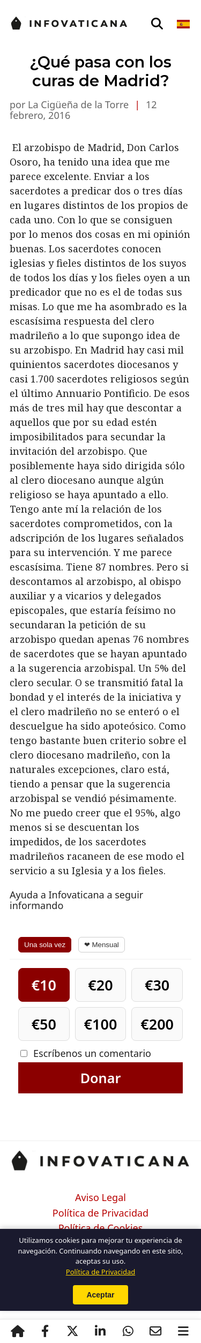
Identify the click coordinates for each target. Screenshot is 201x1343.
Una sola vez (44, 945)
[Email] (156, 1331)
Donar (100, 1078)
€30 (157, 985)
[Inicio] (18, 1331)
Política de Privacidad (100, 1213)
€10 (44, 985)
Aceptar (100, 1295)
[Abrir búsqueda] (157, 24)
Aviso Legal (100, 1197)
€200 (157, 1024)
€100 (100, 1024)
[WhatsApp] (128, 1331)
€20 (100, 985)
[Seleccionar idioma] (184, 24)
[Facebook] (45, 1331)
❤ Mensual (101, 945)
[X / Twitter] (73, 1331)
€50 (44, 1024)
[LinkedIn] (100, 1331)
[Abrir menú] (183, 1331)
